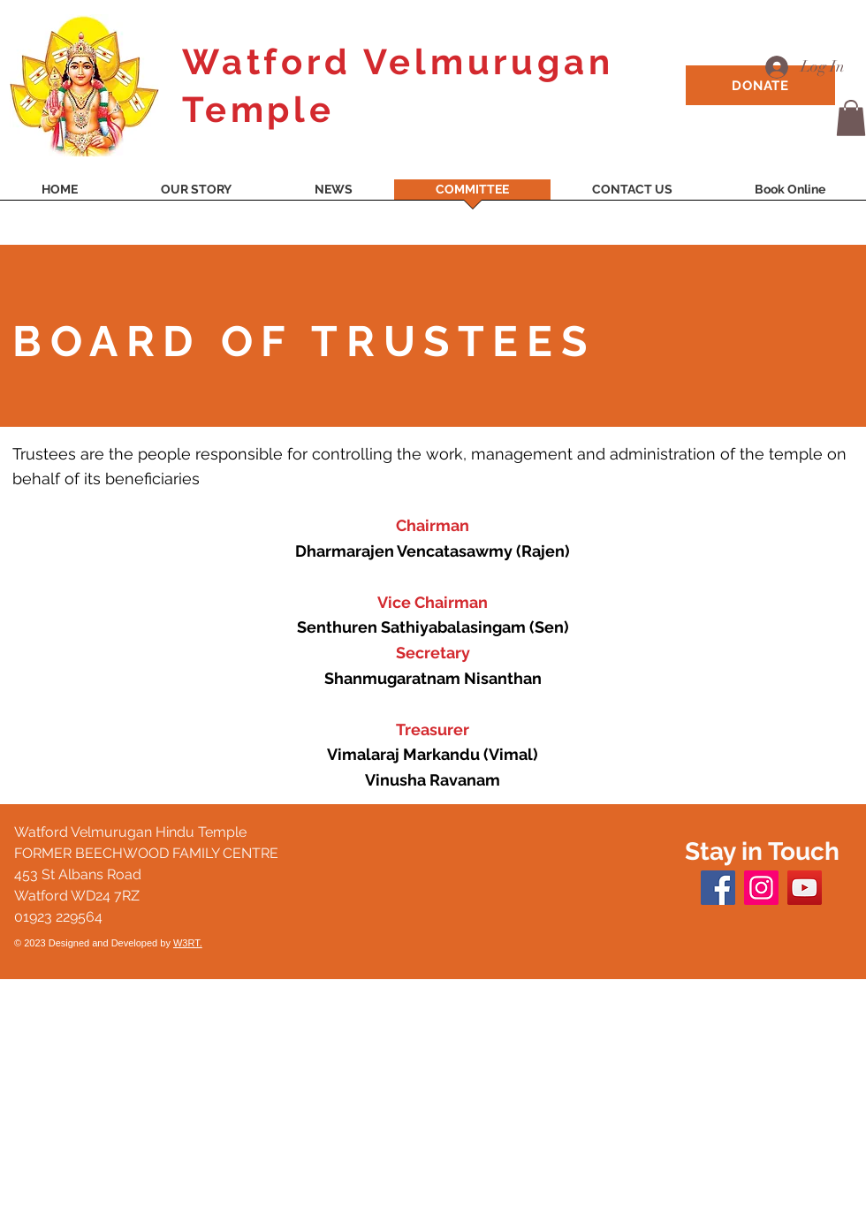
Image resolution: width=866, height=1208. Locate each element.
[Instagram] (761, 887)
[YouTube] (804, 887)
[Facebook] (718, 887)
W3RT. (187, 943)
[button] (851, 118)
